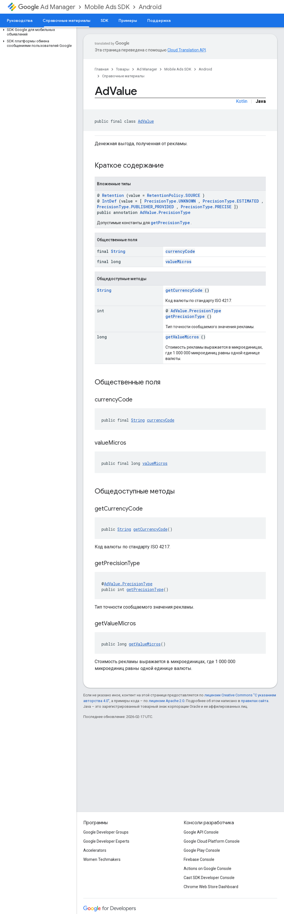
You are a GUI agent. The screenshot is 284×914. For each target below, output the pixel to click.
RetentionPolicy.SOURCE (173, 195)
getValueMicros (182, 337)
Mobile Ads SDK (107, 7)
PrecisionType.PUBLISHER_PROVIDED (135, 206)
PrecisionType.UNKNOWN (170, 201)
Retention (113, 195)
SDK (104, 20)
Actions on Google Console (207, 868)
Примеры (128, 20)
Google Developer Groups (105, 832)
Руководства (19, 20)
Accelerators (94, 850)
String (118, 251)
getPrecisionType (170, 222)
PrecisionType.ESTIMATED (231, 201)
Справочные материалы (123, 76)
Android (150, 7)
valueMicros (178, 261)
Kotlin (241, 101)
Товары (122, 69)
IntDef (109, 201)
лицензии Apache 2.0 (166, 701)
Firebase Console (199, 859)
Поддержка (159, 20)
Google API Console (201, 832)
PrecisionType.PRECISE (206, 206)
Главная (102, 69)
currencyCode (180, 251)
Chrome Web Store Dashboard (211, 886)
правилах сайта (254, 701)
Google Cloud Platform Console (212, 841)
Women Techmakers (102, 859)
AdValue (146, 121)
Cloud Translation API (186, 50)
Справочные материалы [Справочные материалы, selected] (66, 20)
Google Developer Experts (106, 841)
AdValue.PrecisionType (165, 212)
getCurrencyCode (183, 290)
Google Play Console (202, 850)
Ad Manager (46, 7)
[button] (37, 32)
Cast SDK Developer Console (209, 877)
